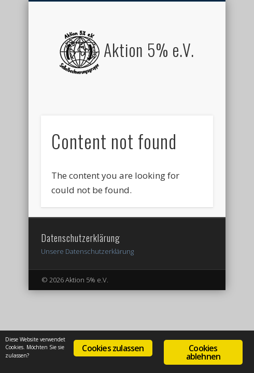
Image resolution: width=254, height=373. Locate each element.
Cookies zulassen (113, 348)
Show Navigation (187, 92)
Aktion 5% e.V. (149, 49)
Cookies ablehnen (203, 352)
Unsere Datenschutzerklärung (87, 251)
